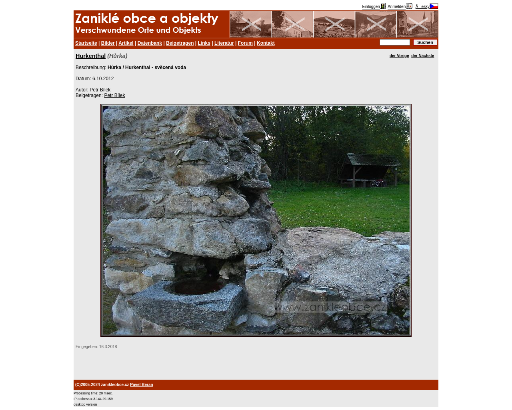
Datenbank (150, 43)
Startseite (86, 43)
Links (204, 43)
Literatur (224, 43)
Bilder (108, 43)
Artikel (125, 43)
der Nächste (422, 55)
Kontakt (266, 43)
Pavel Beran (141, 384)
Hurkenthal (91, 56)
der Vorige (399, 55)
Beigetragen (180, 43)
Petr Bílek (114, 95)
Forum (245, 43)
